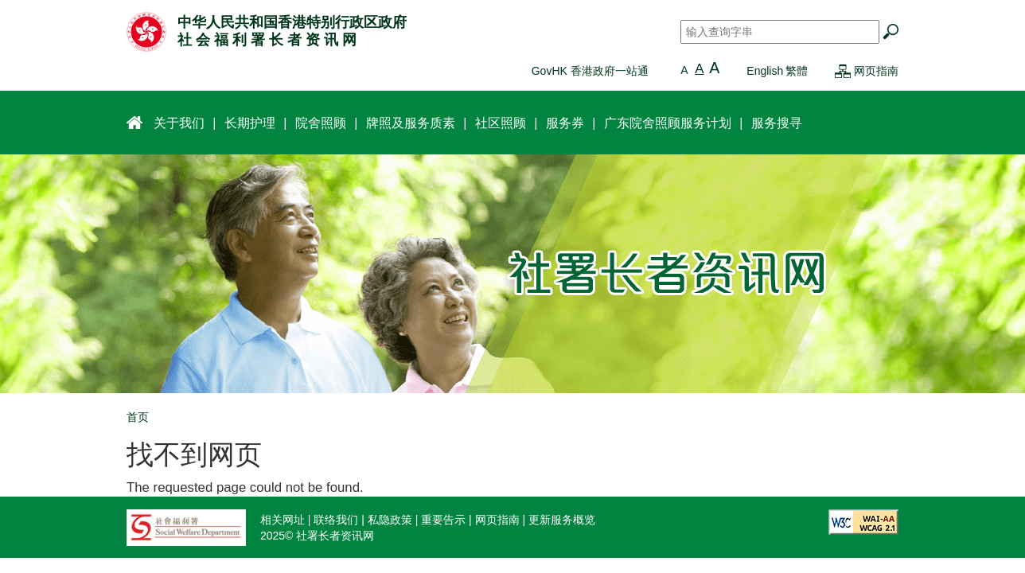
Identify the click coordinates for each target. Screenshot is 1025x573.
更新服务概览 (561, 519)
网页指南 (876, 70)
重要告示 (443, 519)
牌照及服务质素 (410, 122)
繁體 (796, 70)
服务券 (565, 122)
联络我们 (336, 519)
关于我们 (179, 122)
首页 (138, 417)
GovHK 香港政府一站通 (590, 70)
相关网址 (282, 519)
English (764, 70)
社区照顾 (500, 122)
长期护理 (249, 122)
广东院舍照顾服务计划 (667, 122)
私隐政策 (390, 519)
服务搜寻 (776, 122)
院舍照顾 (320, 122)
